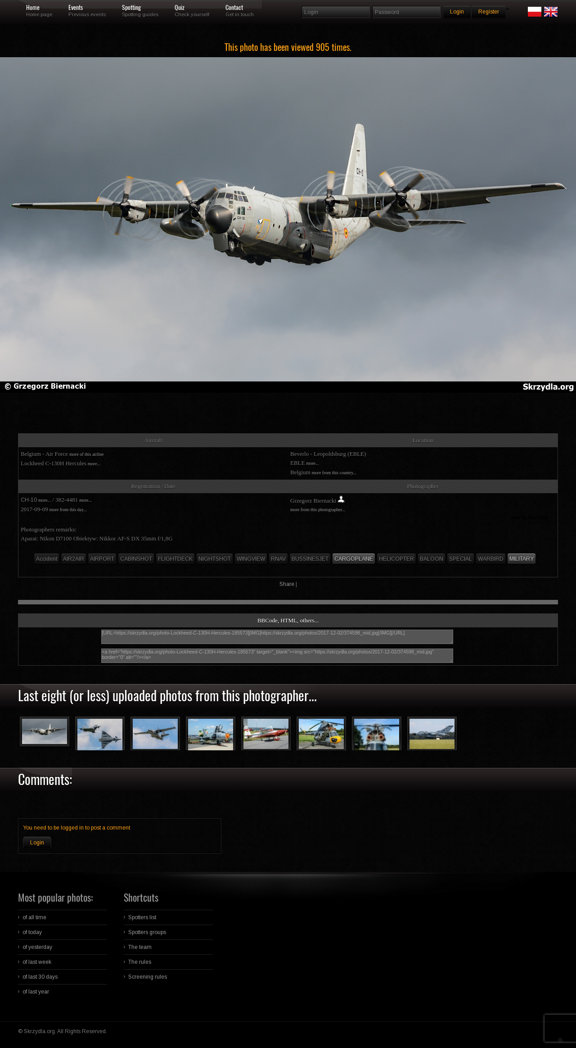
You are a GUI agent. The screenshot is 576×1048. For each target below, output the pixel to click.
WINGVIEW (251, 559)
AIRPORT (102, 559)
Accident (46, 559)
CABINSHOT (136, 559)
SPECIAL (460, 559)
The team (140, 947)
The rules (139, 962)
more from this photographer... (317, 509)
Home (33, 8)
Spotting (131, 8)
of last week (36, 962)
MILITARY (521, 559)
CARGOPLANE (353, 559)
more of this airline (86, 454)
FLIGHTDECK (175, 559)
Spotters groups (147, 932)
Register (488, 12)
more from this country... (334, 472)
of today (32, 932)
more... (94, 463)
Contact (234, 8)
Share (286, 584)
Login (37, 842)
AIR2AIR (73, 559)
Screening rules (147, 977)
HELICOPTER (396, 559)
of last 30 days (40, 977)
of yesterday (37, 947)
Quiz (179, 8)
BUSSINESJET (310, 559)
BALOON (431, 559)
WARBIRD (491, 559)
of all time (34, 917)
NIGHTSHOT (214, 559)
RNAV (278, 559)
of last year (35, 992)
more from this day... (68, 509)
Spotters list (142, 917)
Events (75, 8)
